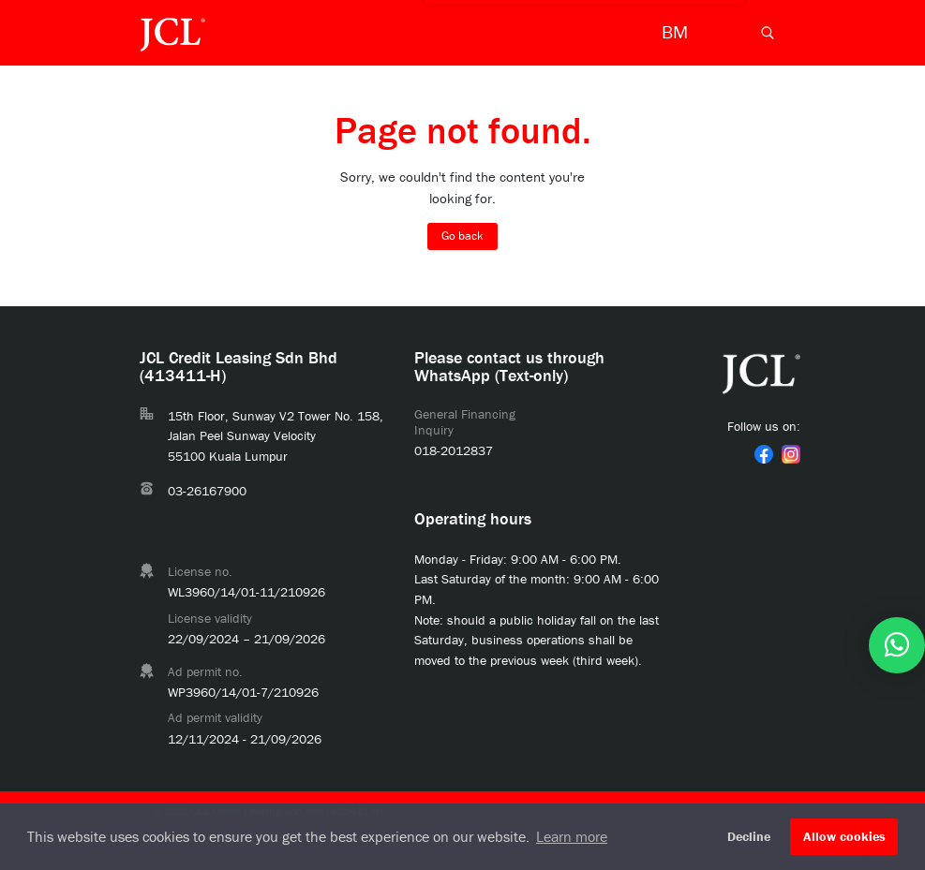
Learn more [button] (571, 836)
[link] (763, 454)
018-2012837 (453, 450)
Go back (462, 235)
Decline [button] (748, 836)
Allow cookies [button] (844, 836)
